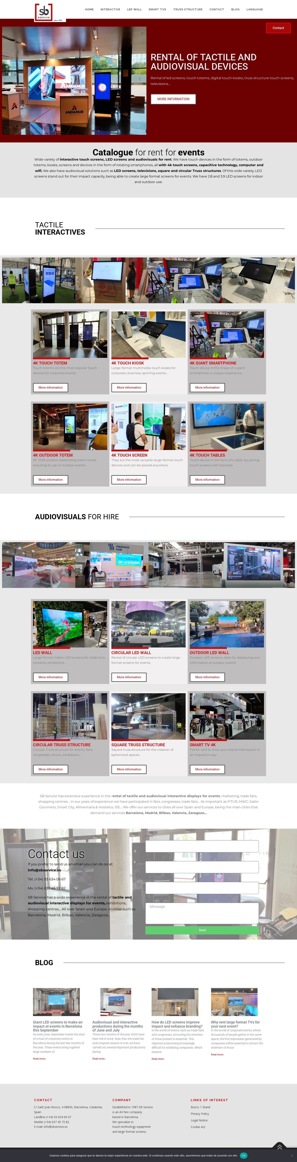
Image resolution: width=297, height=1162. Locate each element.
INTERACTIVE (110, 9)
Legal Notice (199, 1120)
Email (148, 856)
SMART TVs (157, 9)
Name (149, 836)
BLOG (235, 9)
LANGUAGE (255, 9)
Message (151, 898)
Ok (243, 1155)
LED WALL (134, 9)
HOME (89, 9)
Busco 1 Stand (200, 1107)
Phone (149, 877)
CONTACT (217, 9)
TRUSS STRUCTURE (188, 9)
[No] (292, 1156)
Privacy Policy (200, 1114)
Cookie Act (198, 1127)
